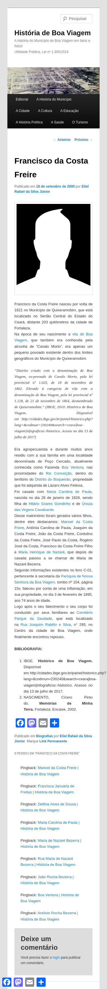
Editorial (22, 99)
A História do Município (54, 99)
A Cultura (45, 111)
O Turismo (80, 122)
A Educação (69, 111)
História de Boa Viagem (53, 33)
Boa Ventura (72, 467)
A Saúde (57, 122)
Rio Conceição (59, 473)
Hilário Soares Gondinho (49, 504)
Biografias (44, 736)
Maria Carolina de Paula (69, 491)
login (56, 957)
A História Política (29, 122)
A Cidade (23, 111)
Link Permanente (53, 741)
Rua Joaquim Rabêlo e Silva (46, 624)
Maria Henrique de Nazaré (42, 552)
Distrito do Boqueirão (52, 479)
